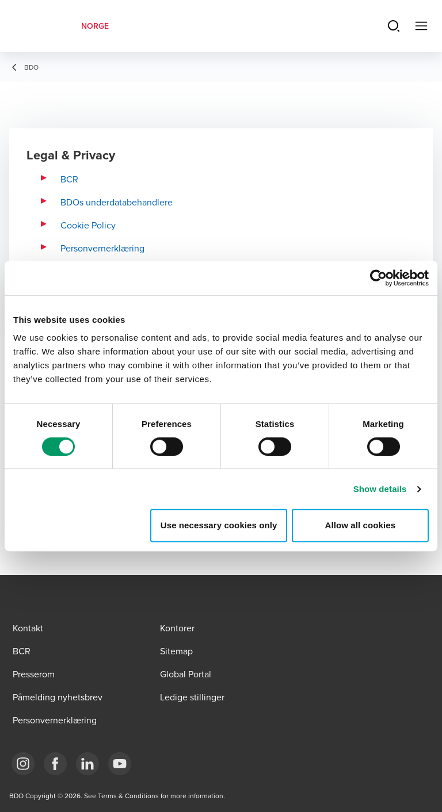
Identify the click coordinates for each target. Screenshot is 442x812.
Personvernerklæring (102, 248)
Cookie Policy (88, 225)
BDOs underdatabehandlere (116, 202)
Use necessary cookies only (219, 525)
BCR (69, 179)
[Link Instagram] (23, 763)
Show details (380, 489)
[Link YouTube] (120, 763)
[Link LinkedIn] (87, 763)
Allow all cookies (360, 525)
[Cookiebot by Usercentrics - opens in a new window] (378, 278)
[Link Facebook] (55, 763)
